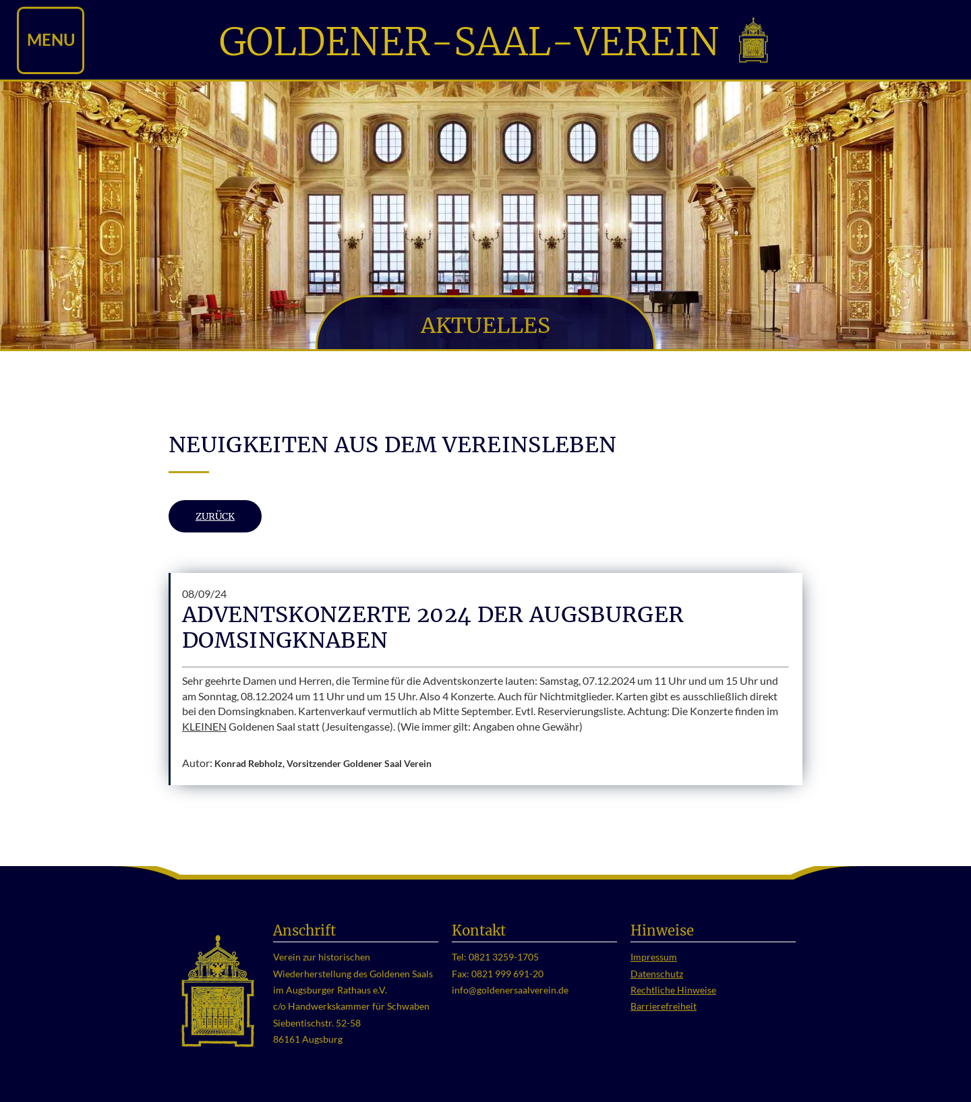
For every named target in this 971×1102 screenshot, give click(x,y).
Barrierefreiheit (663, 1006)
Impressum (653, 957)
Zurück (215, 516)
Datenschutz (656, 974)
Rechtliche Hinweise (673, 990)
